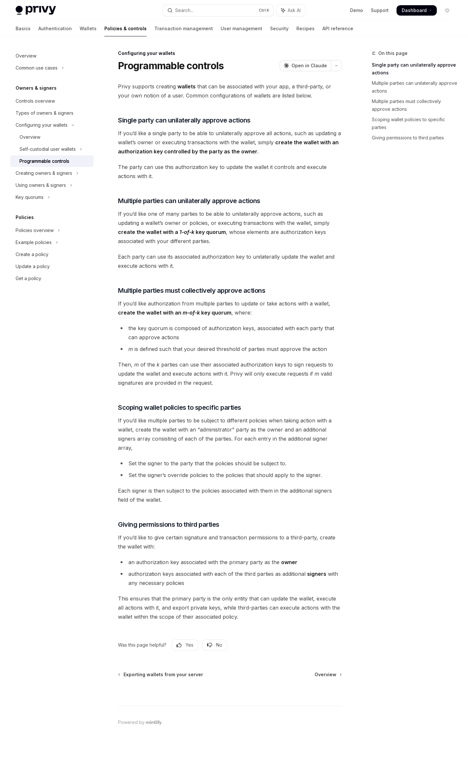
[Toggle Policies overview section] (52, 230)
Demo (356, 10)
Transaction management (183, 31)
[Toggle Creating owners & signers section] (52, 173)
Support (380, 10)
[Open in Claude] (305, 65)
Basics (23, 31)
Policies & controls (125, 31)
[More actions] (336, 65)
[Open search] (218, 10)
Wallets (88, 31)
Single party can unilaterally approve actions (414, 68)
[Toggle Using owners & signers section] (52, 185)
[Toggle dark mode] (447, 10)
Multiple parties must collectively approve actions (406, 105)
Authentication (55, 31)
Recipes (305, 31)
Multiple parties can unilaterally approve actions (414, 87)
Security (279, 31)
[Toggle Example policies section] (52, 242)
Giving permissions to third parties (408, 137)
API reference (337, 31)
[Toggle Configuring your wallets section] (52, 125)
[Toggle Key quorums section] (52, 197)
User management (241, 31)
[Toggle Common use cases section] (52, 68)
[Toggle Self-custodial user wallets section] (52, 149)
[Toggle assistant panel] (291, 10)
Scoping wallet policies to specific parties (408, 123)
